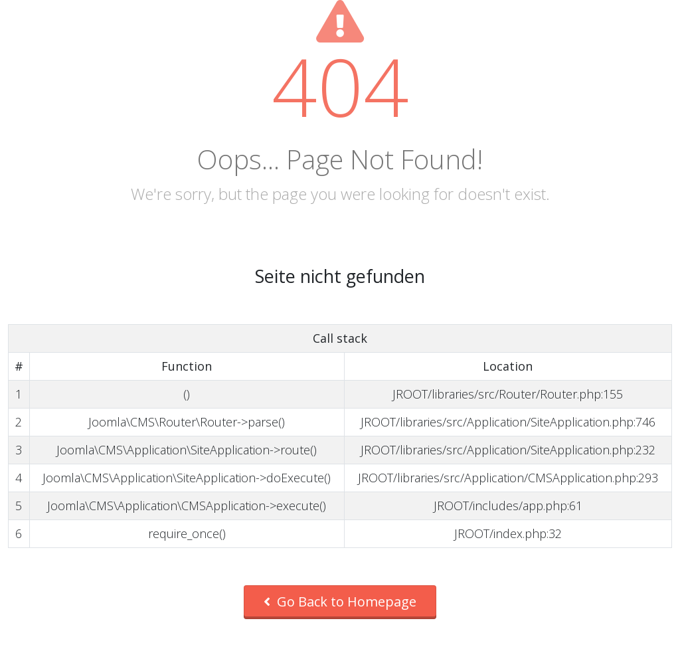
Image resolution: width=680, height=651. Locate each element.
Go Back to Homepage (340, 601)
